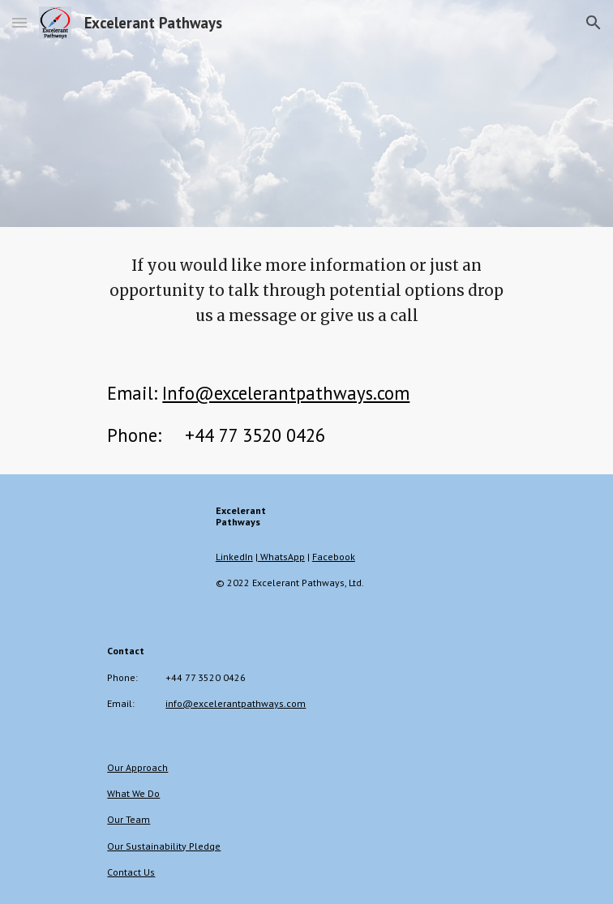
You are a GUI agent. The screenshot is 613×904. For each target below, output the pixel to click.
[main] (306, 290)
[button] (19, 22)
